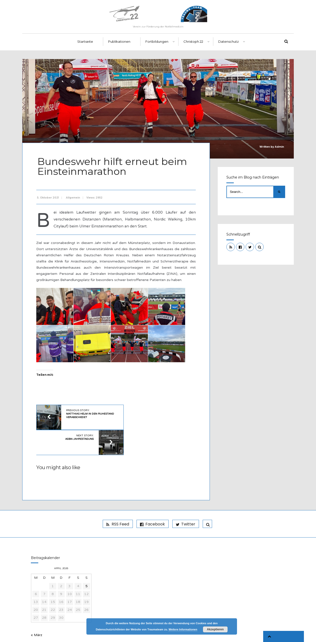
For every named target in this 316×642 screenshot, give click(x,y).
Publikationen (119, 45)
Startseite (85, 45)
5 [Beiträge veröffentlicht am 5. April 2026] (86, 563)
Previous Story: (85, 415)
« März (36, 612)
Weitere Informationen (183, 629)
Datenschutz (228, 45)
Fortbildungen (156, 45)
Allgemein (74, 199)
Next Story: (151, 413)
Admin (279, 149)
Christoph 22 (193, 45)
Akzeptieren (215, 629)
